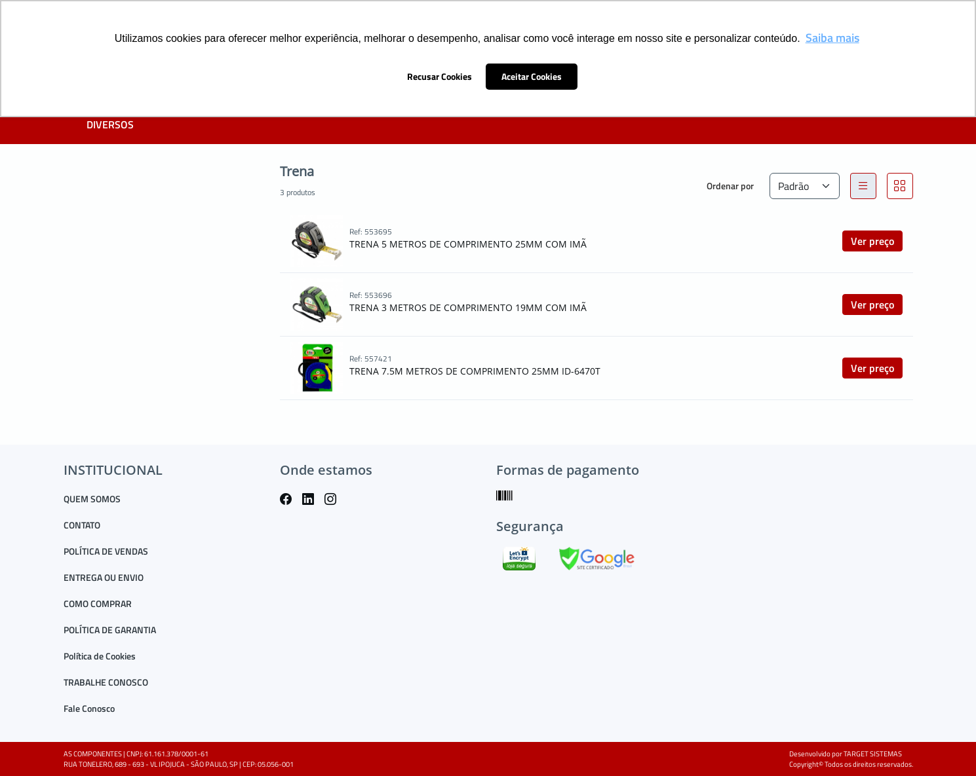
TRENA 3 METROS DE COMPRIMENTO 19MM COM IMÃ (468, 307)
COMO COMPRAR (98, 603)
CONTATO (82, 525)
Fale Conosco (89, 708)
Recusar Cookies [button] (439, 76)
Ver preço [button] (872, 241)
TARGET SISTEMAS (873, 753)
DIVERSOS (110, 124)
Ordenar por (730, 186)
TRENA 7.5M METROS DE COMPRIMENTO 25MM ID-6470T (474, 371)
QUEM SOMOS (92, 499)
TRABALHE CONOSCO (106, 682)
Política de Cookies (100, 656)
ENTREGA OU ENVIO (104, 577)
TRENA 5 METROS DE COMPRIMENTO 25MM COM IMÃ (468, 244)
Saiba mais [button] (832, 37)
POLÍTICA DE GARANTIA (110, 630)
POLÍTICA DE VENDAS (106, 551)
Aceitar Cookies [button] (531, 76)
